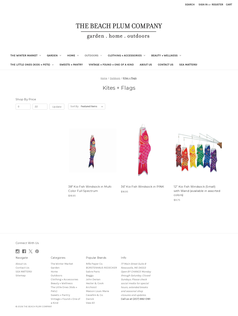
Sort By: (74, 106)
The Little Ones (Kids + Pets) (32, 64)
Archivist (91, 287)
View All (90, 302)
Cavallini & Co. (94, 295)
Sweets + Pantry (71, 64)
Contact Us (165, 64)
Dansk (90, 299)
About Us (146, 64)
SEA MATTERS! (188, 64)
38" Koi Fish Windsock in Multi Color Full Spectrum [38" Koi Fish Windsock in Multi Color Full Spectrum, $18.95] (89, 189)
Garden (54, 55)
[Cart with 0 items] (229, 4)
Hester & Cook (95, 283)
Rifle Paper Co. (94, 263)
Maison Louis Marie (97, 291)
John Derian (93, 279)
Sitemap (21, 275)
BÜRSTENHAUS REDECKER (101, 267)
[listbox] (92, 106)
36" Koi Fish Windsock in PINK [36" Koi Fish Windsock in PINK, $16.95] (142, 186)
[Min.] (23, 107)
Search (189, 4)
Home (73, 55)
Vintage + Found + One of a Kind (111, 64)
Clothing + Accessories (126, 55)
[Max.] (40, 107)
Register (217, 4)
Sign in (203, 4)
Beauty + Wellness (166, 55)
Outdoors (93, 55)
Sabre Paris (93, 271)
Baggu (90, 275)
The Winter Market (25, 55)
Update (57, 106)
